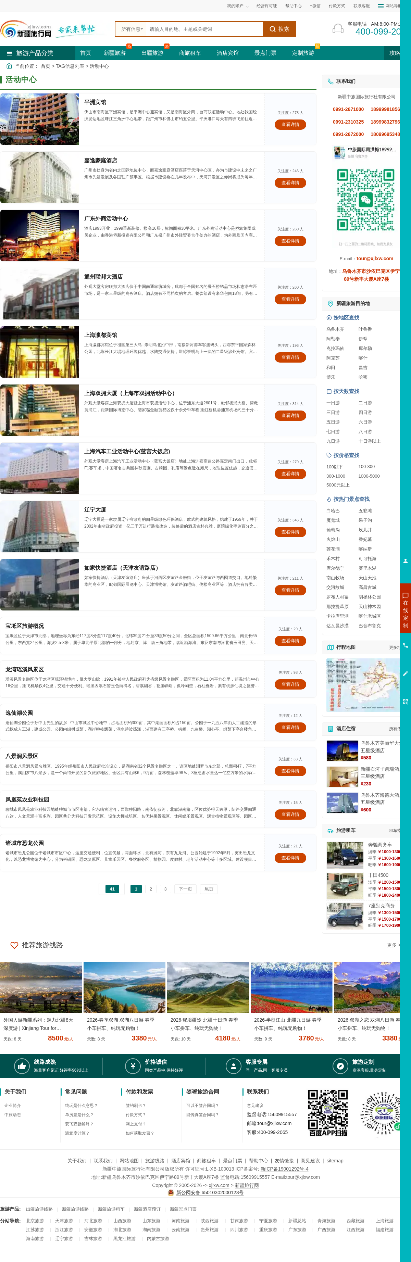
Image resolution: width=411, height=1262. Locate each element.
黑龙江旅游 (124, 1238)
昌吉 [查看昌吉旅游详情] (363, 367)
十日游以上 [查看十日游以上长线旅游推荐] (370, 441)
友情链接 (284, 1160)
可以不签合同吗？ (202, 1105)
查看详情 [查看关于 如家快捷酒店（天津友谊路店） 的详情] (290, 590)
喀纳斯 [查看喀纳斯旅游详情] (365, 549)
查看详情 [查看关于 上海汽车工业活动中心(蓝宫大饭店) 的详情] (290, 473)
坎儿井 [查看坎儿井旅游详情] (365, 529)
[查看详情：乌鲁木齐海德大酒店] (342, 803)
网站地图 (129, 1160)
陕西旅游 (210, 1220)
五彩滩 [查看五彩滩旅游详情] (365, 510)
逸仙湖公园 (19, 713)
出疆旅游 (152, 53)
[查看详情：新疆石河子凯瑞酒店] (342, 777)
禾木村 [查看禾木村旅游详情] (333, 558)
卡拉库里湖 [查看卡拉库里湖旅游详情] (337, 616)
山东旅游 (151, 1220)
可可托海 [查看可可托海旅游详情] (367, 558)
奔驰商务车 (380, 844)
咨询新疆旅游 (375, 613)
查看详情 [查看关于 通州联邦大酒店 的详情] (290, 299)
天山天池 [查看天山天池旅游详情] (367, 577)
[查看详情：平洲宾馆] (39, 119)
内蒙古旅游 (158, 1238)
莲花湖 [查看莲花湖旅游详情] (333, 549)
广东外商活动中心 (106, 219)
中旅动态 (12, 1114)
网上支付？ (136, 1124)
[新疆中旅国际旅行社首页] (55, 29)
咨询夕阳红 (375, 663)
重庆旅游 (268, 1229)
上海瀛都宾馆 (100, 335)
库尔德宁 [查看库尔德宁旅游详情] (335, 568)
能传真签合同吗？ (202, 1114)
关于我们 (77, 1160)
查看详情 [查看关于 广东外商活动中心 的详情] (290, 240)
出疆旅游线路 (39, 1209)
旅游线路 (154, 1160)
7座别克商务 (381, 905)
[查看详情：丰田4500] (345, 886)
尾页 (208, 889)
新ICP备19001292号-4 (285, 1169)
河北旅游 (93, 1220)
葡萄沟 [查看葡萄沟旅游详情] (333, 529)
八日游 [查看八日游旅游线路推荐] (365, 431)
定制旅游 (303, 53)
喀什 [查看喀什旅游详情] (363, 358)
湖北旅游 (122, 1229)
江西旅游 (355, 1229)
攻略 (397, 53)
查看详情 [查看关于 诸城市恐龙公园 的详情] (290, 857)
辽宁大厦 (95, 510)
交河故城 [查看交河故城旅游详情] (335, 587)
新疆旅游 (115, 53)
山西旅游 (122, 1220)
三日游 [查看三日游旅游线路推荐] (333, 412)
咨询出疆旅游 (375, 626)
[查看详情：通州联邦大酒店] (39, 293)
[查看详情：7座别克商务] (345, 916)
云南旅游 (180, 1229)
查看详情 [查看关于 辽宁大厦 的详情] (290, 531)
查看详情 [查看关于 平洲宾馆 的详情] (290, 124)
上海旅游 (385, 1220)
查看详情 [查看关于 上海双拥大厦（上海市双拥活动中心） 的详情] (290, 415)
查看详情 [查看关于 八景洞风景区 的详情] (290, 770)
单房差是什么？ (79, 1114)
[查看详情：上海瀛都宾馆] (39, 352)
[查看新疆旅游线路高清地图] (366, 685)
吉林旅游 (93, 1238)
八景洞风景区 (21, 756)
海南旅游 (35, 1238)
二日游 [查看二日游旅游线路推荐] (365, 402)
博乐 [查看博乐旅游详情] (330, 377)
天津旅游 (64, 1220)
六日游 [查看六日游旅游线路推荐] (365, 422)
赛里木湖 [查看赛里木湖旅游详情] (367, 568)
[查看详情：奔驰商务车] (345, 855)
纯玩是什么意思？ (81, 1105)
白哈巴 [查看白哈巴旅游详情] (333, 510)
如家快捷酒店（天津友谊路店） (122, 568)
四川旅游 (239, 1229)
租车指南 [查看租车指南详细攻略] (397, 830)
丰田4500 (378, 875)
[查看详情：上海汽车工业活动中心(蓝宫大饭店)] (39, 468)
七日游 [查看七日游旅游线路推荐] (333, 431)
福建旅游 (385, 1229)
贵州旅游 (210, 1229)
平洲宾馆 (95, 102)
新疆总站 (297, 1220)
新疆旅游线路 (75, 1209)
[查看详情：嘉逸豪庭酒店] (39, 177)
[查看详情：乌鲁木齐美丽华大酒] (342, 751)
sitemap (335, 1160)
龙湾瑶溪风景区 (24, 669)
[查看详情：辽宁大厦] (39, 526)
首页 (85, 53)
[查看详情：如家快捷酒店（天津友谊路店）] (39, 584)
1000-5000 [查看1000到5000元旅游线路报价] (369, 476)
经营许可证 (267, 5)
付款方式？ (136, 1114)
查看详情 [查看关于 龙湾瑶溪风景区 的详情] (290, 684)
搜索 (279, 29)
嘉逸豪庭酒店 (100, 160)
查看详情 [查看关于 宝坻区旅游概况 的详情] (290, 640)
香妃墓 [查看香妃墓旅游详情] (365, 539)
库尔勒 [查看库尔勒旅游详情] (365, 348)
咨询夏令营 (375, 638)
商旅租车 (190, 53)
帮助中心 (293, 5)
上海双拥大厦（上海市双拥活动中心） (130, 393)
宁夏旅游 (268, 1220)
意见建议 (255, 1105)
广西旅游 (326, 1229)
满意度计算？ (77, 1133)
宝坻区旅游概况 (24, 626)
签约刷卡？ (136, 1105)
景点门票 (265, 53)
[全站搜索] (204, 29)
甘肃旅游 (239, 1220)
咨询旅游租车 (375, 650)
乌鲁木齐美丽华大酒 (382, 743)
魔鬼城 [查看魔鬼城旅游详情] (333, 520)
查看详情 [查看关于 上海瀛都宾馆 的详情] (290, 357)
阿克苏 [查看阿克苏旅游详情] (333, 358)
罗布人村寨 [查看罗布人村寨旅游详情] (337, 597)
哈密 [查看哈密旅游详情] (363, 377)
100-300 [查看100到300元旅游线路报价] (367, 466)
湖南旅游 (151, 1229)
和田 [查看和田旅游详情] (330, 367)
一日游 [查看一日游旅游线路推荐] (333, 402)
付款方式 (337, 5)
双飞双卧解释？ (79, 1124)
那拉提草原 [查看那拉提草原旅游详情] (337, 606)
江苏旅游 (35, 1229)
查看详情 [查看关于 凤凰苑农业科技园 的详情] (290, 814)
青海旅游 (326, 1220)
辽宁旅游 (64, 1238)
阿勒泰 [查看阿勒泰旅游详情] (333, 338)
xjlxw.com (219, 1185)
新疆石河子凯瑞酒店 (382, 769)
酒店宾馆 (228, 53)
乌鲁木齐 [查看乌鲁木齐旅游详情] (335, 329)
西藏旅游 (355, 1220)
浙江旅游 (64, 1229)
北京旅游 (35, 1220)
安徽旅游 (93, 1229)
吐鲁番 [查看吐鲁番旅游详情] (365, 329)
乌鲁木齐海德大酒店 (382, 795)
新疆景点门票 (183, 1209)
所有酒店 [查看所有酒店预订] (397, 729)
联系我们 (103, 1160)
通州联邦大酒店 (103, 277)
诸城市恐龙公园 (24, 843)
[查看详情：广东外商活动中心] (39, 235)
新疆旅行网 (247, 1185)
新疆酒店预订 (147, 1209)
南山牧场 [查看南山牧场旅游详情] (335, 577)
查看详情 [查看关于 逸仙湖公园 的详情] (290, 727)
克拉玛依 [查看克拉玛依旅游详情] (335, 348)
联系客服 (361, 5)
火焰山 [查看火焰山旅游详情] (333, 539)
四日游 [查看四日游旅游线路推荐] (365, 412)
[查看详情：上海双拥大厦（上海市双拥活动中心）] (39, 410)
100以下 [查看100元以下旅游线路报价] (334, 466)
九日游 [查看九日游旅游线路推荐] (333, 441)
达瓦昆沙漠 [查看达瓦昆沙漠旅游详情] (337, 625)
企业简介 (12, 1105)
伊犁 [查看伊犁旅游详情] (363, 338)
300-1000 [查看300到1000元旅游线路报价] (335, 476)
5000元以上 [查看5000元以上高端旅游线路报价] (338, 485)
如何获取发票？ (140, 1133)
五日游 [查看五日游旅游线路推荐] (333, 422)
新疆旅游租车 (111, 1209)
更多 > (394, 945)
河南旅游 (180, 1220)
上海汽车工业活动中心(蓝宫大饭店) (127, 451)
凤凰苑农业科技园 (27, 800)
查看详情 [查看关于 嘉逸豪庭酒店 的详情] (290, 182)
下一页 (185, 889)
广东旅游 (297, 1229)
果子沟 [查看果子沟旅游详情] (365, 520)
